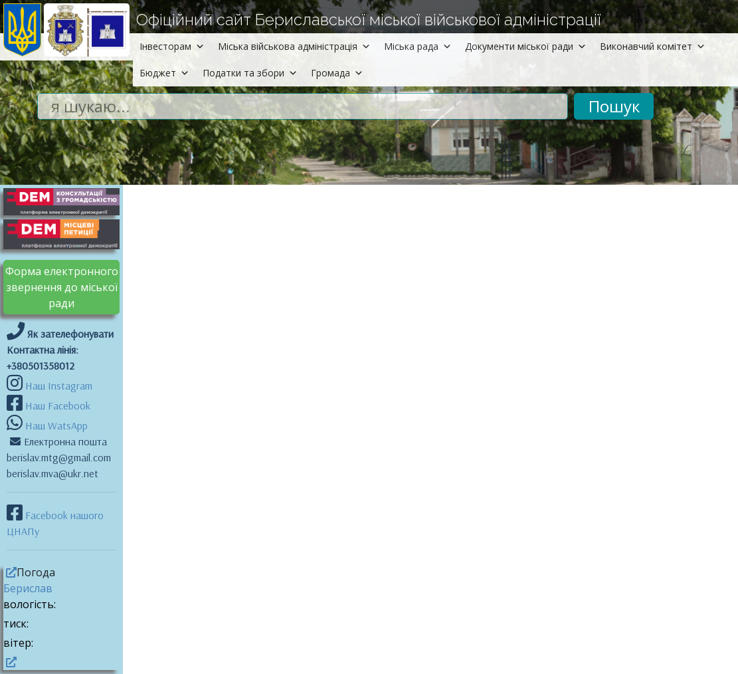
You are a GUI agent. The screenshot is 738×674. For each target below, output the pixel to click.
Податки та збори (250, 72)
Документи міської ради (526, 46)
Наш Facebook (56, 405)
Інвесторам (172, 46)
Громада (337, 72)
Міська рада (418, 46)
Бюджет (164, 72)
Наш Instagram (58, 385)
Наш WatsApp (55, 425)
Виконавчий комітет (652, 46)
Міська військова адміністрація (294, 46)
